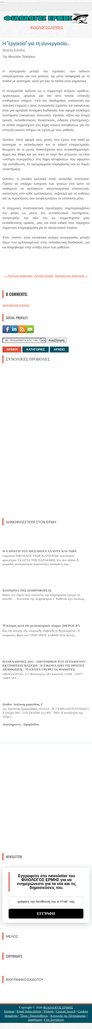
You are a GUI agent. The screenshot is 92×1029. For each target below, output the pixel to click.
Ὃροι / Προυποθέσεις (34, 1016)
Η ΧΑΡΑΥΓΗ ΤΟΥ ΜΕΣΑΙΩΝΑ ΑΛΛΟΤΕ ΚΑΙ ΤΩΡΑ (39, 551)
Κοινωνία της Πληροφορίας (68, 1016)
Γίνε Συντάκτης (54, 1019)
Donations (11, 1016)
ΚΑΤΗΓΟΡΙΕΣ (35, 349)
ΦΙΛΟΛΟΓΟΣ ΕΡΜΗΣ (58, 1007)
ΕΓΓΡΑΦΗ (46, 913)
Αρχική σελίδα (43, 275)
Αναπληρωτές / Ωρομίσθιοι (20, 724)
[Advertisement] (39, 440)
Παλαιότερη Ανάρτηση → (71, 275)
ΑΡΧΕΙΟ (59, 349)
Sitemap (9, 1011)
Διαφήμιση (35, 1019)
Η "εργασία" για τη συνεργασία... (35, 43)
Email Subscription (29, 1011)
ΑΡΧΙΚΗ (11, 349)
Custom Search (65, 1011)
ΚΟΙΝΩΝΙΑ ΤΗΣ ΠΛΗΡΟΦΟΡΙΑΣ (27, 590)
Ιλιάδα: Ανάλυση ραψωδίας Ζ (22, 704)
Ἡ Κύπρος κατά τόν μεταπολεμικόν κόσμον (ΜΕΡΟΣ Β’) (41, 625)
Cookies (83, 1011)
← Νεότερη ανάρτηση (18, 275)
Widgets (48, 1011)
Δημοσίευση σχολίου (15, 305)
